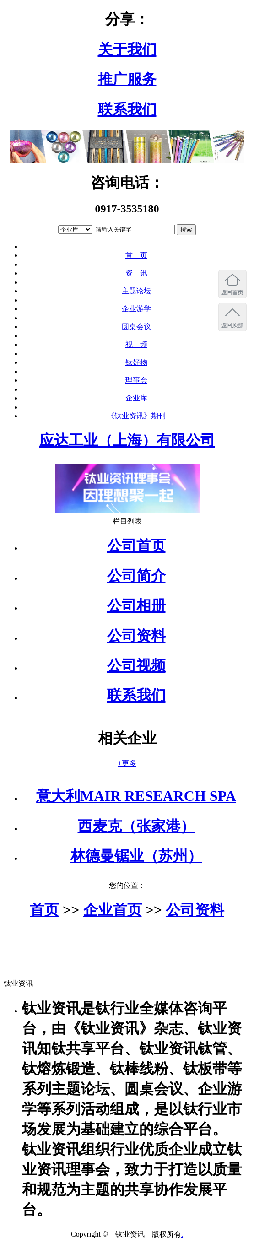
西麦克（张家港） (136, 826)
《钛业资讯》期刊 (136, 416)
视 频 (136, 344)
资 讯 (136, 273)
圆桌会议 (136, 326)
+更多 (127, 763)
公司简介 (136, 575)
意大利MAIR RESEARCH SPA (136, 796)
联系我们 (127, 109)
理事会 (136, 380)
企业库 (136, 398)
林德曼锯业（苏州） (136, 856)
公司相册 (136, 605)
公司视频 (136, 665)
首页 (44, 910)
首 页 (136, 255)
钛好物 (136, 362)
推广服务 (127, 79)
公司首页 (136, 545)
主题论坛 (136, 291)
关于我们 (127, 49)
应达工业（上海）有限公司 (127, 440)
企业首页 (112, 910)
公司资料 (136, 635)
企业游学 (136, 309)
